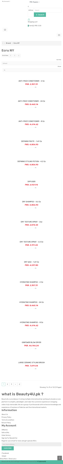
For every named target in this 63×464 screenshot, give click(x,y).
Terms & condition (8, 420)
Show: (59, 66)
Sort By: (58, 59)
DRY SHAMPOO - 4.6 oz (31, 202)
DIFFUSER (31, 182)
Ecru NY (17, 43)
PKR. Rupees (34, 2)
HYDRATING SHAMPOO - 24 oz (31, 302)
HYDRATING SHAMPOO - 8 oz (31, 322)
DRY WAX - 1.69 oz (31, 262)
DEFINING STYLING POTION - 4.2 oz (31, 161)
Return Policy (6, 423)
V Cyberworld (41, 461)
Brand (8, 43)
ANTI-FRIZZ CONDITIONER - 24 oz (31, 101)
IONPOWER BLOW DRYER (31, 342)
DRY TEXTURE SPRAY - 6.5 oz (31, 242)
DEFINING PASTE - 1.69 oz (31, 141)
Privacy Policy (6, 417)
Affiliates (5, 430)
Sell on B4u (5, 432)
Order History (6, 435)
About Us (5, 414)
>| (19, 384)
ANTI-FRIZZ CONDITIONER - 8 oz (32, 121)
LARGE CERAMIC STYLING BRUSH (31, 363)
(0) (35, 87)
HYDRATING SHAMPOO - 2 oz (31, 282)
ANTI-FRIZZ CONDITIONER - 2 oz (32, 81)
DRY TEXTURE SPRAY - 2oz (31, 222)
